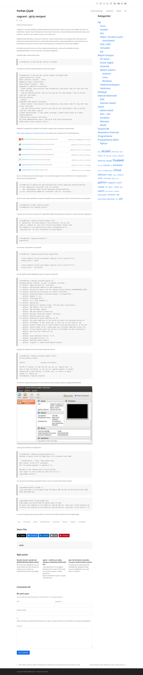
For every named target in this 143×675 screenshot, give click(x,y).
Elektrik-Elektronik (107, 95)
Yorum (19, 626)
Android (106, 73)
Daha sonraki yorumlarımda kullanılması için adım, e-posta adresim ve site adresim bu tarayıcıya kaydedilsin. (54, 621)
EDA (102, 99)
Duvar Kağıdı (106, 62)
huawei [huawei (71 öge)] (118, 160)
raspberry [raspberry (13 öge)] (112, 182)
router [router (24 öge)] (101, 186)
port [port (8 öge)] (117, 178)
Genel (101, 106)
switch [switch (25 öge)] (101, 190)
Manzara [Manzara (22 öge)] (102, 174)
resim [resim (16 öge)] (119, 182)
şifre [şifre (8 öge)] (117, 199)
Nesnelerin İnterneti (108, 132)
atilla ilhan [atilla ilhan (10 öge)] (115, 152)
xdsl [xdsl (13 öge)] (117, 194)
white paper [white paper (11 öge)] (102, 195)
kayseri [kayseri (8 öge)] (100, 170)
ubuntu (64, 522)
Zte (101, 51)
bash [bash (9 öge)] (121, 152)
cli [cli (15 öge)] (104, 155)
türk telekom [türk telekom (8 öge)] (109, 191)
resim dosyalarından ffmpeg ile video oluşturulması (107, 665)
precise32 (56, 522)
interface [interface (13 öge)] (106, 165)
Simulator (105, 47)
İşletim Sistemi (107, 69)
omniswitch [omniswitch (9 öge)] (107, 178)
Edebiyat (102, 91)
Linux (21, 20)
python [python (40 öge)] (102, 182)
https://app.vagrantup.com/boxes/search (31, 133)
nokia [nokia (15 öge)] (100, 178)
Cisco (102, 25)
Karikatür (105, 117)
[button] (125, 10)
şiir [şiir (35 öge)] (121, 198)
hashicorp (26, 522)
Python (103, 143)
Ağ (99, 22)
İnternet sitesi (21, 610)
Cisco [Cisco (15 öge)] (100, 155)
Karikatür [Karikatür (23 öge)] (118, 165)
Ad (18, 601)
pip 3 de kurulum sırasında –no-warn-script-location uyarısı (80, 561)
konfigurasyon (45, 522)
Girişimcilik (103, 128)
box (19, 522)
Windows (107, 80)
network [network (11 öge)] (120, 175)
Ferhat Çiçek (25, 11)
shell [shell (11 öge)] (110, 187)
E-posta (58, 601)
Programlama (105, 136)
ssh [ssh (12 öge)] (121, 187)
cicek (21, 545)
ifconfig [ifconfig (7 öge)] (100, 165)
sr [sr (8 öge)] (113, 187)
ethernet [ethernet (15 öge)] (101, 160)
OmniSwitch (108, 40)
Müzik (103, 125)
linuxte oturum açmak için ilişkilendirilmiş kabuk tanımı (28, 561)
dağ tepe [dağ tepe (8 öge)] (108, 156)
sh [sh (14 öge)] (106, 187)
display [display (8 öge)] (114, 156)
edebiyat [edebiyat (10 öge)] (121, 156)
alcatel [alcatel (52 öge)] (105, 151)
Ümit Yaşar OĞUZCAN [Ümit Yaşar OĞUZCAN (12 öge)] (106, 199)
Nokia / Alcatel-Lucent (111, 36)
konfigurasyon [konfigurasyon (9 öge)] (108, 171)
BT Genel (104, 58)
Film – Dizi (105, 114)
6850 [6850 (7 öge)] (99, 152)
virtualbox (82, 522)
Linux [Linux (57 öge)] (117, 170)
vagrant (73, 522)
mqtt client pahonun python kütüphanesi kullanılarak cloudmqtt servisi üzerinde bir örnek (48, 665)
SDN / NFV (105, 44)
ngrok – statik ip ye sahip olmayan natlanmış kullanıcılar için (54, 562)
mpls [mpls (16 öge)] (110, 174)
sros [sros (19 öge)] (117, 186)
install (35, 522)
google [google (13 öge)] (109, 160)
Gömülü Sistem (108, 103)
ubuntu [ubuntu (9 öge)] (116, 191)
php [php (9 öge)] (113, 178)
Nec (102, 33)
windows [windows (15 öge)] (111, 194)
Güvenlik (104, 66)
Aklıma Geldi (106, 110)
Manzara (104, 121)
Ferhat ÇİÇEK (27, 672)
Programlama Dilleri (108, 139)
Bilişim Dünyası (106, 55)
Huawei (104, 29)
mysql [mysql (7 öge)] (114, 175)
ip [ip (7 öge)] (111, 165)
